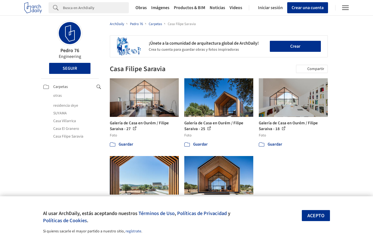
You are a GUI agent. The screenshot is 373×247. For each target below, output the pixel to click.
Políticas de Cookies (65, 220)
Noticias (217, 8)
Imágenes (160, 8)
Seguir (70, 68)
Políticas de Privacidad (202, 213)
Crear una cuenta (308, 8)
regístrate (133, 231)
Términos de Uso (156, 213)
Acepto (315, 215)
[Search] (96, 7)
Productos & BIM (189, 8)
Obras (141, 8)
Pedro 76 (69, 50)
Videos (236, 8)
